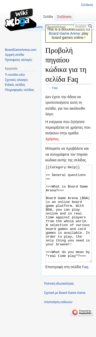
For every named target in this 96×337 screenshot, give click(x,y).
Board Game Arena (64, 33)
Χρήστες (52, 139)
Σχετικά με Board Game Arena (64, 312)
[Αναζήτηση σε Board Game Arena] (83, 26)
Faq (54, 87)
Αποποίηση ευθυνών (58, 321)
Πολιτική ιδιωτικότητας (59, 303)
